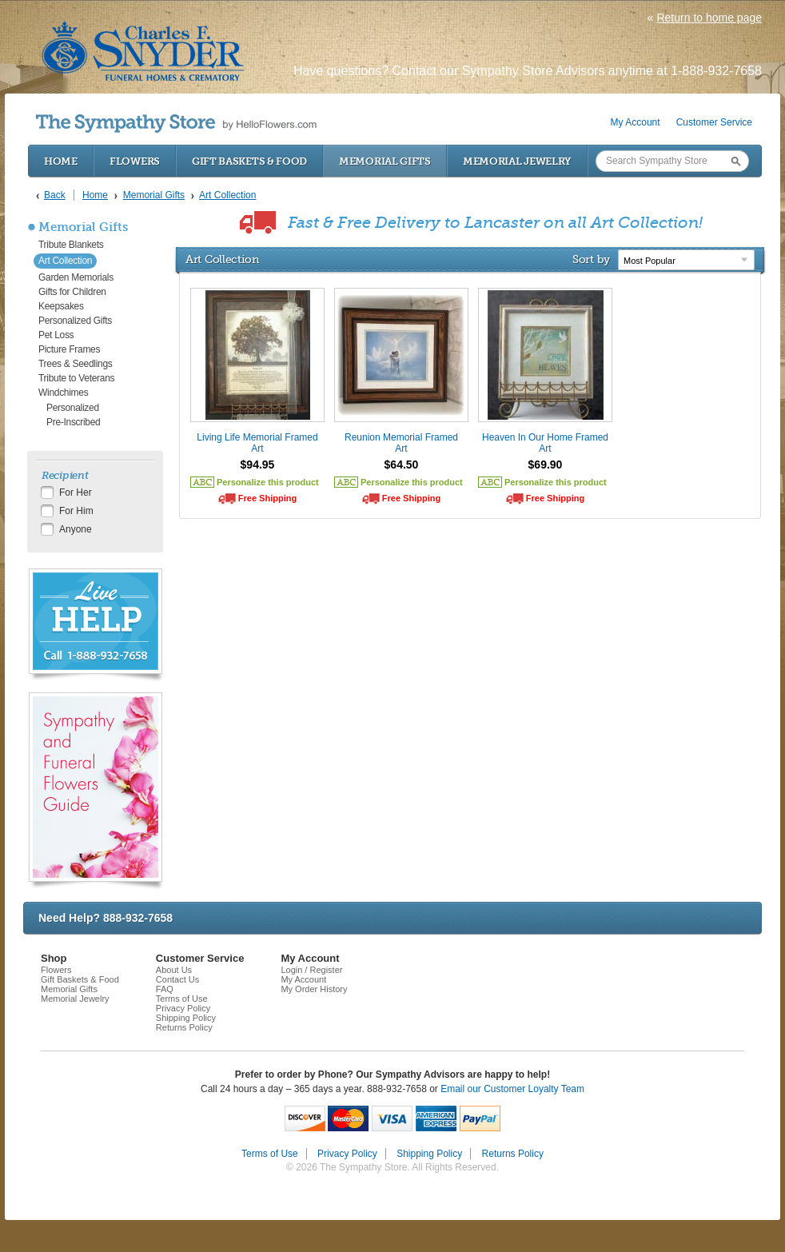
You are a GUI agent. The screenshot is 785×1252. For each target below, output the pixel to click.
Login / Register (311, 970)
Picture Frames (69, 349)
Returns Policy (184, 1027)
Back (55, 195)
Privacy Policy (183, 1008)
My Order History (314, 989)
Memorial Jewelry (517, 161)
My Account (635, 122)
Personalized (72, 407)
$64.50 (402, 464)
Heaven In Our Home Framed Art (545, 443)
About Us (174, 970)
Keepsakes (61, 306)
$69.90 (545, 464)
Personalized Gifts (75, 320)
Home (61, 161)
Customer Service (714, 122)
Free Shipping (267, 498)
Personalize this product (268, 482)
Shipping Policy (186, 1018)
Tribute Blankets (70, 244)
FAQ (164, 989)
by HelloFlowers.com (176, 123)
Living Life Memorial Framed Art (257, 443)
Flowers (135, 161)
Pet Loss (56, 335)
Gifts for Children (72, 291)
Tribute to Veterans (76, 378)
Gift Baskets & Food (249, 161)
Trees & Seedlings (75, 363)
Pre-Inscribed (73, 422)
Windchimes (63, 392)
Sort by (591, 259)
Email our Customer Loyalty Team (512, 1089)
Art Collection (65, 260)
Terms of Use (182, 998)
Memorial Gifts (385, 161)
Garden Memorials (76, 277)
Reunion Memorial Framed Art (401, 443)
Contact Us (177, 979)
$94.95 (258, 464)
